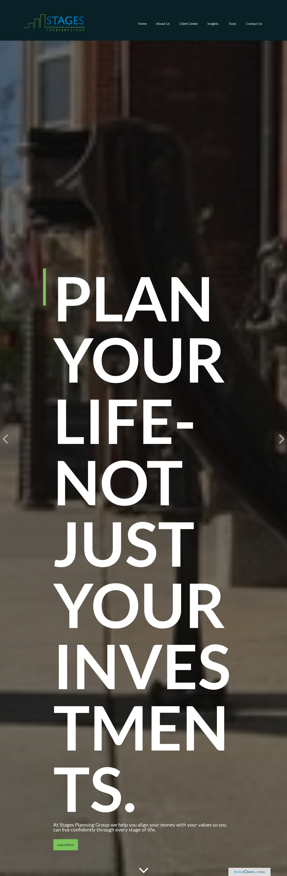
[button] (142, 17)
